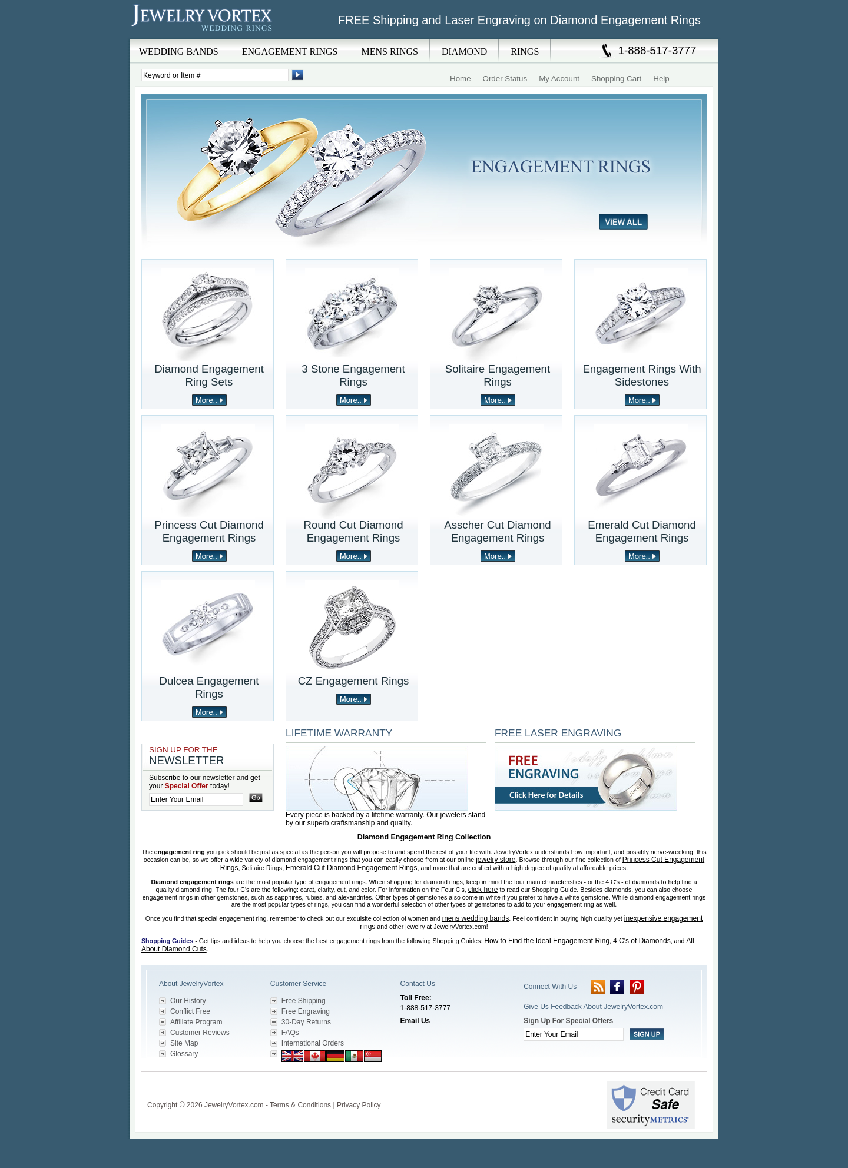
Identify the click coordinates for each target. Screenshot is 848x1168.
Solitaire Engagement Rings (497, 375)
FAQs (290, 1032)
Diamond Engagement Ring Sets (209, 375)
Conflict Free (190, 1011)
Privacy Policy (359, 1105)
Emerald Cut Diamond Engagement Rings (642, 531)
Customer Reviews (200, 1032)
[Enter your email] (196, 799)
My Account (559, 78)
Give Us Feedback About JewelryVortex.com (593, 1007)
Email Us (415, 1021)
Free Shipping (303, 1000)
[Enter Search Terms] (215, 75)
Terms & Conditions (300, 1105)
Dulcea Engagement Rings (209, 687)
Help (661, 78)
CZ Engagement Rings (353, 681)
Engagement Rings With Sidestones (641, 375)
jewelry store (495, 859)
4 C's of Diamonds (642, 941)
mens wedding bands (475, 918)
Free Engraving (305, 1011)
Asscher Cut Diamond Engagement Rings (497, 531)
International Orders (312, 1043)
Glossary (184, 1053)
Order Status (505, 78)
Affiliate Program (196, 1022)
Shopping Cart (616, 78)
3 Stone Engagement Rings (353, 375)
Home (460, 78)
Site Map (184, 1043)
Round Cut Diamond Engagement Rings (353, 531)
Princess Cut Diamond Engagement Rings (209, 531)
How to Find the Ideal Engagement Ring (547, 941)
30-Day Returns (306, 1022)
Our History (188, 1000)
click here (483, 889)
